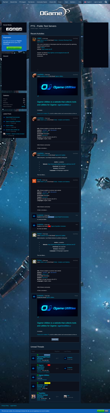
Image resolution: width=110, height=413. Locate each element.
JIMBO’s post (43, 119)
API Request (47, 355)
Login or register (98, 2)
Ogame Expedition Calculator (13, 121)
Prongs (38, 398)
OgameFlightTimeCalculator (13, 117)
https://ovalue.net (46, 49)
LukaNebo (40, 74)
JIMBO (39, 38)
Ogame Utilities (9, 125)
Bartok (23, 106)
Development (40, 389)
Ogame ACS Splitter (42, 113)
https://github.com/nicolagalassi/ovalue (57, 52)
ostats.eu (44, 132)
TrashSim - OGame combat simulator (15, 133)
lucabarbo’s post (44, 76)
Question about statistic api (12, 129)
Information (47, 383)
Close (106, 410)
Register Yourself (14, 48)
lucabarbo (8, 119)
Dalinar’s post (43, 40)
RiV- (7, 135)
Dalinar (43, 47)
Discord (44, 135)
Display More (55, 339)
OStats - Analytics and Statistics (62, 119)
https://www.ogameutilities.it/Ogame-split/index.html (61, 164)
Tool (49, 365)
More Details (101, 410)
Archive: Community (41, 400)
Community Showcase (42, 379)
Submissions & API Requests (43, 361)
